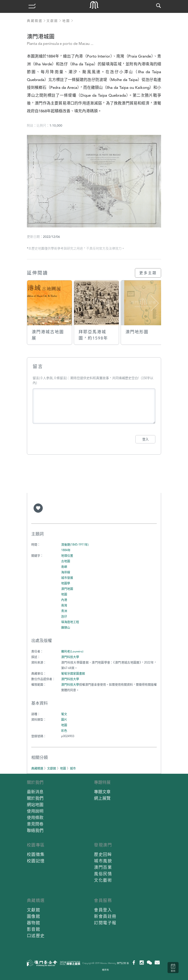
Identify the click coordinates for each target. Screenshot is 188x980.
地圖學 (65, 583)
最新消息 (35, 791)
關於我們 (35, 782)
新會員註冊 (105, 916)
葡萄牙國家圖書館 (73, 673)
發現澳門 (103, 845)
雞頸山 (65, 627)
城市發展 (67, 577)
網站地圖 (35, 804)
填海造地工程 (70, 622)
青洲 (64, 611)
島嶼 (64, 566)
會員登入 (103, 909)
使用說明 (35, 811)
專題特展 (102, 782)
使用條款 (35, 817)
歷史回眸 (103, 854)
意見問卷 (35, 824)
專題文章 (102, 791)
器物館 (33, 922)
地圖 (66, 21)
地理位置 (67, 555)
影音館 (33, 929)
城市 (73, 768)
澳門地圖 (67, 588)
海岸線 (65, 572)
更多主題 (148, 273)
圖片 (64, 719)
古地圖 (65, 561)
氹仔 (64, 616)
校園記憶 (36, 860)
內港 (64, 600)
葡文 (64, 714)
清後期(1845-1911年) (75, 544)
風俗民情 (103, 873)
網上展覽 (102, 798)
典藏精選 (35, 21)
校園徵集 (36, 854)
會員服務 (103, 900)
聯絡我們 (35, 830)
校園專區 (36, 845)
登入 (145, 439)
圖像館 (33, 916)
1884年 (66, 550)
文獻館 (52, 21)
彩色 (64, 730)
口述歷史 (36, 935)
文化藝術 (103, 880)
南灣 (64, 605)
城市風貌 (103, 860)
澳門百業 (103, 867)
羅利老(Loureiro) (72, 651)
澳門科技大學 (70, 657)
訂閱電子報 (105, 922)
